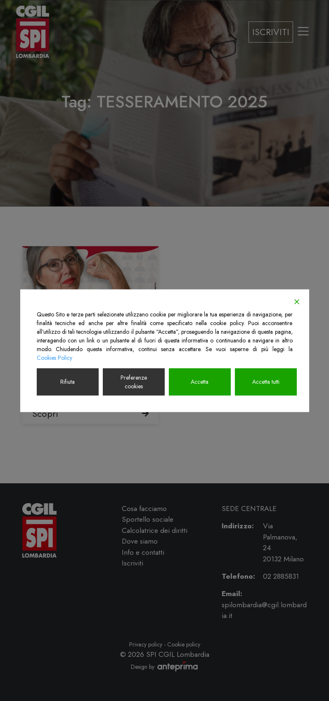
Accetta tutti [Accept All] (265, 382)
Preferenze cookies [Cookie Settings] (134, 381)
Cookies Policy (54, 357)
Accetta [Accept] (199, 382)
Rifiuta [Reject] (67, 382)
